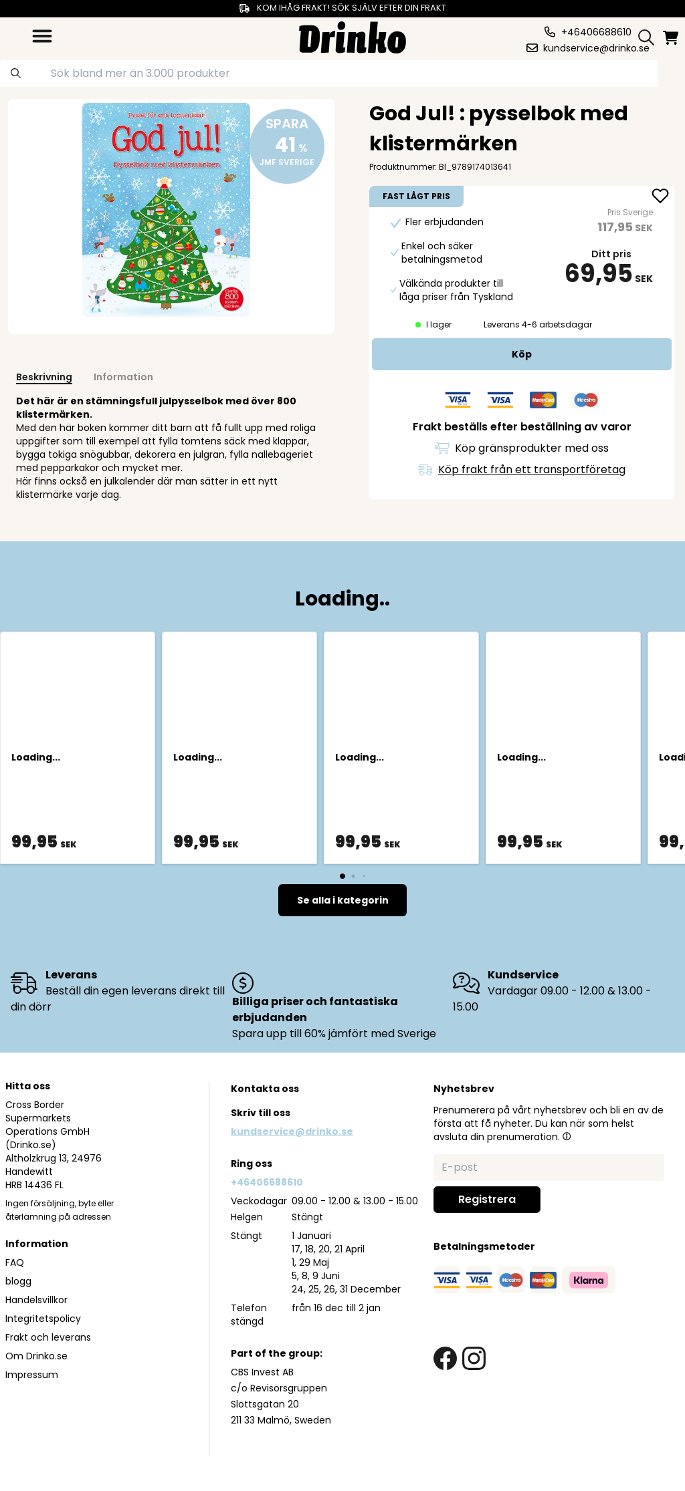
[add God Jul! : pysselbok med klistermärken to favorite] (660, 197)
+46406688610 (267, 1182)
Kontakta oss (265, 1088)
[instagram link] (474, 1358)
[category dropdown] (42, 36)
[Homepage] (352, 36)
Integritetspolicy (43, 1318)
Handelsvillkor (36, 1300)
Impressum (31, 1374)
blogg (18, 1281)
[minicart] (672, 38)
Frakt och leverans (48, 1337)
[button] (566, 1136)
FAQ (14, 1262)
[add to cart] (522, 354)
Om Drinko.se (36, 1356)
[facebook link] (445, 1358)
